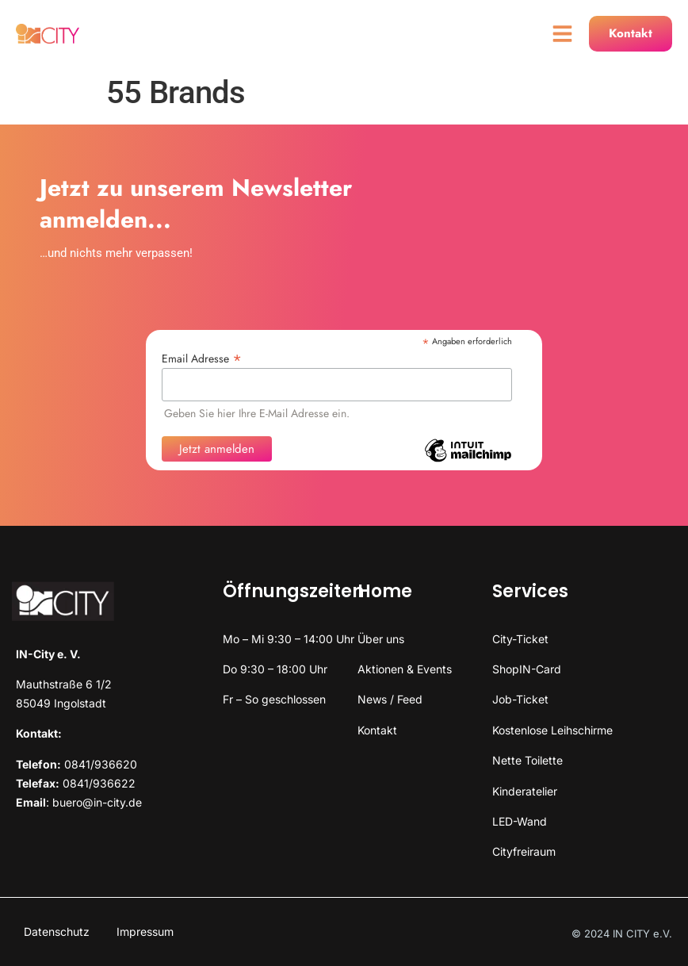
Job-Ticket (520, 699)
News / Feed (389, 699)
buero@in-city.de (97, 802)
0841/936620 (100, 764)
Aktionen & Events (404, 669)
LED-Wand (519, 821)
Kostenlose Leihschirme (552, 730)
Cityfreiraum (524, 851)
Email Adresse (202, 357)
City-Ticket (520, 639)
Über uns (380, 639)
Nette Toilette (527, 760)
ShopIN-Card (526, 669)
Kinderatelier (524, 791)
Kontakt (377, 730)
